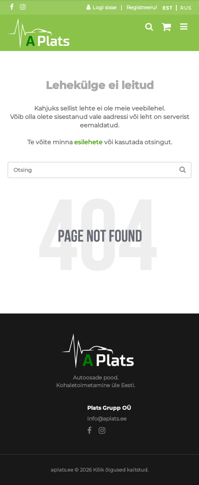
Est (167, 8)
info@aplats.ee (106, 418)
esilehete (88, 142)
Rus (185, 8)
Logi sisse (101, 7)
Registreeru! (141, 7)
